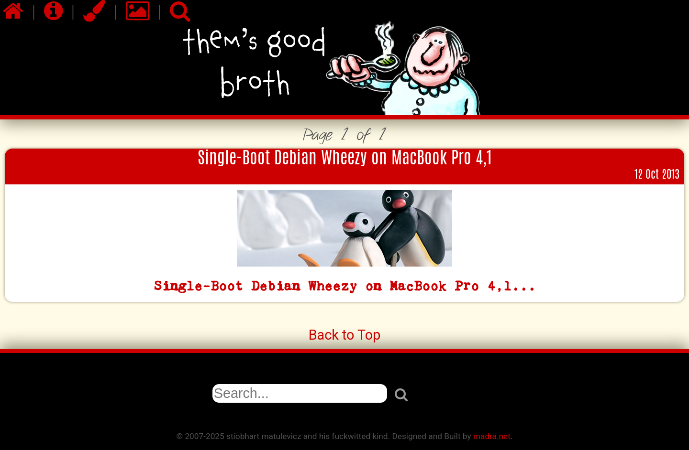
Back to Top (345, 335)
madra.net (492, 436)
